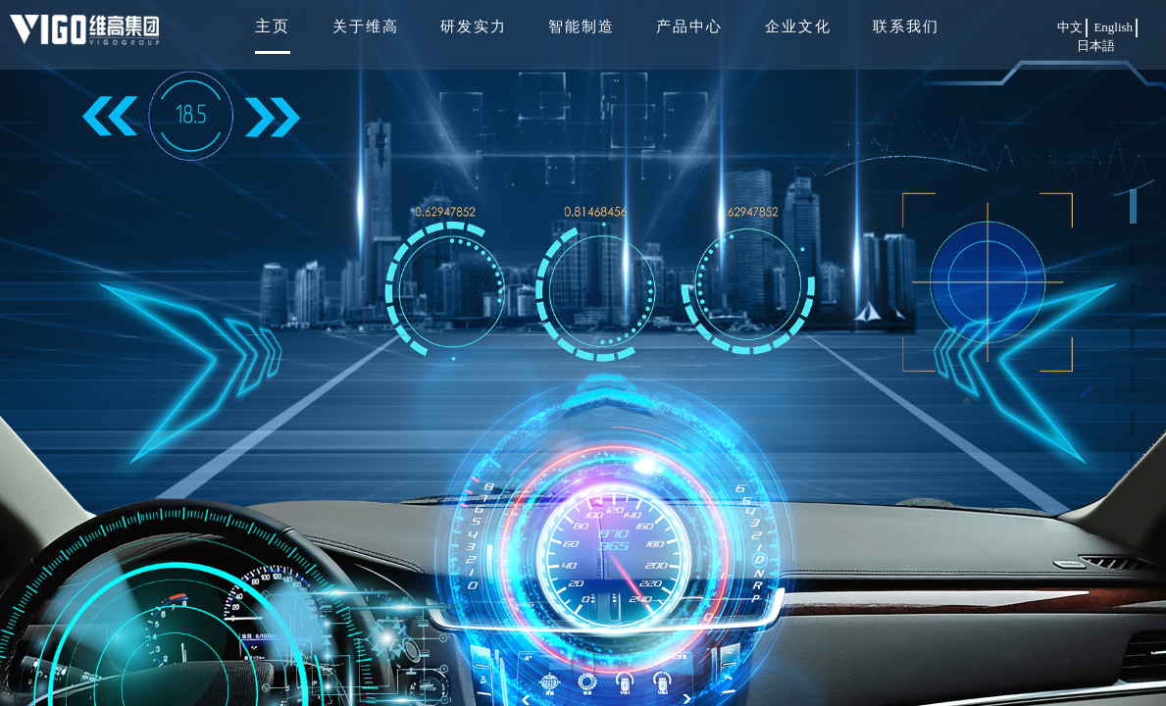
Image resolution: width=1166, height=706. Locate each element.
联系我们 (906, 26)
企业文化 (798, 26)
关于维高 (365, 26)
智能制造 (581, 26)
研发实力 (473, 26)
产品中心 (689, 26)
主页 (272, 26)
